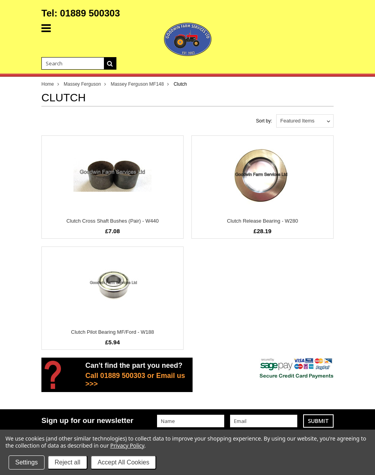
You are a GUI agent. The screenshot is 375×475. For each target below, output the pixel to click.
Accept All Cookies (124, 462)
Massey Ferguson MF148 (137, 84)
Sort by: (264, 121)
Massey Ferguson (82, 84)
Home (47, 84)
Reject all (67, 462)
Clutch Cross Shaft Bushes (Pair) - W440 (112, 221)
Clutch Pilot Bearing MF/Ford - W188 (112, 332)
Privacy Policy (127, 445)
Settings (26, 462)
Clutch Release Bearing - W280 (262, 221)
